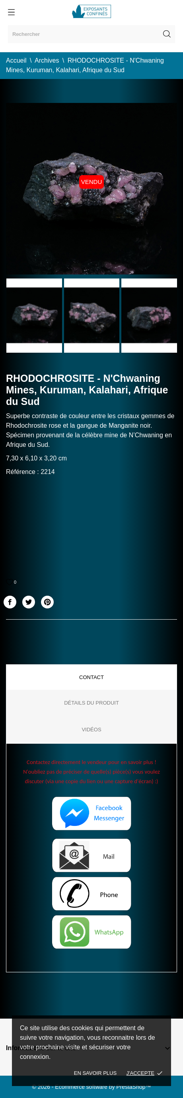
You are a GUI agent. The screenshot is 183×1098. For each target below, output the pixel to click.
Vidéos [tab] (91, 730)
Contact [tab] (91, 677)
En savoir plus (95, 1073)
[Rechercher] (91, 34)
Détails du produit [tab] (91, 703)
